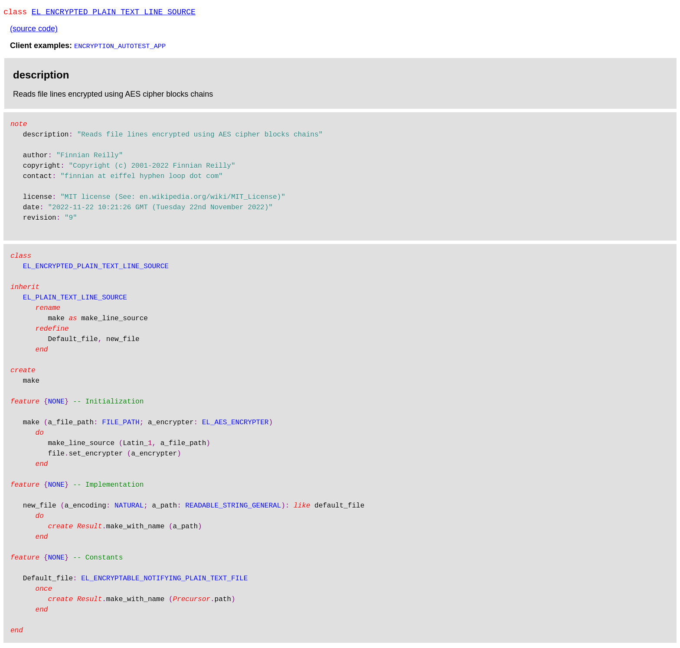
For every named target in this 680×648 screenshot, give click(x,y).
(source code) (34, 30)
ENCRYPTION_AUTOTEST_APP (120, 47)
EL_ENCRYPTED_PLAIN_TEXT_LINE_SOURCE (114, 13)
